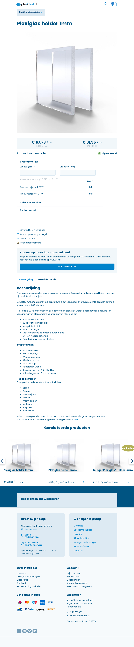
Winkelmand (73, 579)
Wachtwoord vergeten (79, 589)
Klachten (78, 553)
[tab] (26, 279)
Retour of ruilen (82, 549)
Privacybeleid (74, 609)
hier (76, 419)
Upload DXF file (67, 266)
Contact (78, 528)
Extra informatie (47, 279)
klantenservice (29, 532)
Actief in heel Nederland (80, 603)
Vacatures (22, 582)
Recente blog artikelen (29, 589)
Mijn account (74, 576)
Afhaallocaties (81, 541)
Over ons (21, 576)
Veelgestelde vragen (85, 545)
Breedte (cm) (68, 166)
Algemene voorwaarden (80, 606)
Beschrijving (26, 279)
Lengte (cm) (27, 166)
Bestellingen (73, 582)
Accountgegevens (77, 586)
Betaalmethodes (83, 533)
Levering (78, 537)
